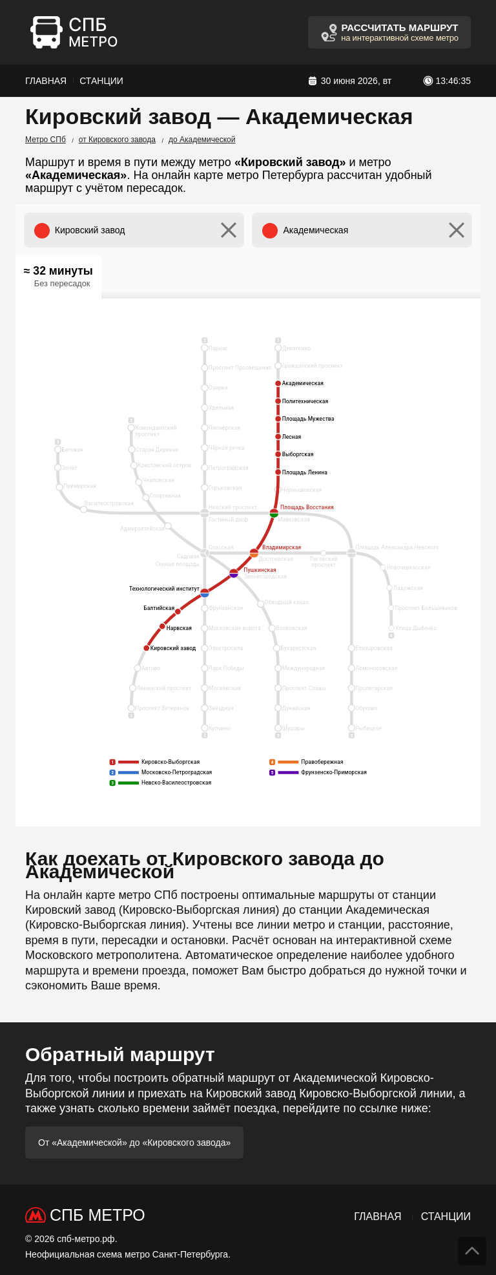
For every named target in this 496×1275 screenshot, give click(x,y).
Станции (101, 81)
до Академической (202, 139)
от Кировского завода (117, 139)
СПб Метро (97, 1215)
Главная (46, 81)
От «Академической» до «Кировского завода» (134, 1142)
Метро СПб (45, 139)
